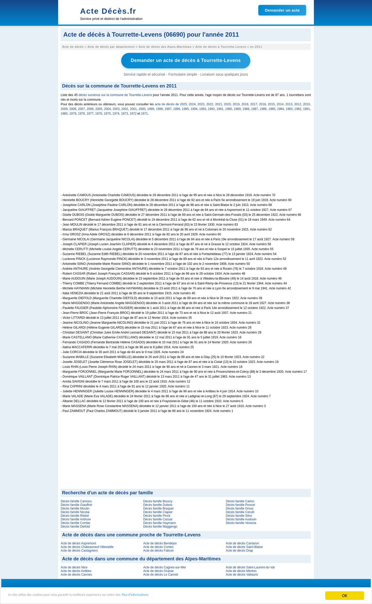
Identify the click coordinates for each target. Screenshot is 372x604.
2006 (90, 108)
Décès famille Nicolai (75, 511)
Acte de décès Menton (241, 570)
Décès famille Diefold (75, 526)
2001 (133, 108)
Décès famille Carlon (240, 500)
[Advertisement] (186, 156)
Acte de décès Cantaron (242, 542)
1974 (115, 113)
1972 (133, 113)
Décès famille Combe (75, 522)
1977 (90, 113)
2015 (271, 103)
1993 (202, 108)
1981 (306, 108)
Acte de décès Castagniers (79, 550)
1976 (98, 113)
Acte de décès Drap (239, 550)
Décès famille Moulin (75, 508)
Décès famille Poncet (240, 504)
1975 (107, 113)
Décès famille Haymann (159, 522)
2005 (98, 108)
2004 (107, 108)
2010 (306, 103)
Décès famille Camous (76, 500)
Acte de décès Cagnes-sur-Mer (164, 566)
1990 (228, 108)
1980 (64, 113)
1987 (254, 108)
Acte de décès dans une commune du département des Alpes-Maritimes (141, 558)
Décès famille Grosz (239, 508)
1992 (211, 108)
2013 (288, 103)
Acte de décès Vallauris (242, 574)
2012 (297, 103)
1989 (237, 108)
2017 (253, 103)
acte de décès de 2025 (171, 103)
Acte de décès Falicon (158, 550)
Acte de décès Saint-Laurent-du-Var (250, 566)
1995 (185, 108)
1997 (168, 108)
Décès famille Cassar (157, 518)
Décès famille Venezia (241, 522)
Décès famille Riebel (75, 515)
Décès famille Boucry (157, 500)
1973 (124, 113)
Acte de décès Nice (74, 566)
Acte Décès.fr (108, 11)
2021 (218, 103)
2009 (64, 108)
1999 (150, 108)
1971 (144, 113)
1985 (271, 108)
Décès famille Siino (239, 515)
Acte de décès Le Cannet (160, 574)
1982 (298, 108)
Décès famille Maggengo (160, 526)
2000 (142, 108)
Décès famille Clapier (157, 511)
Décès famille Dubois (157, 504)
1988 (246, 108)
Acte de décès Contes (158, 546)
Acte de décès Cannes (76, 574)
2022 (209, 103)
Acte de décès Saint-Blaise (244, 546)
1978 (81, 113)
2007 (81, 108)
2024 (192, 103)
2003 (116, 108)
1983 (289, 108)
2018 (245, 103)
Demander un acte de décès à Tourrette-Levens (186, 60)
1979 (72, 113)
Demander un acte (282, 10)
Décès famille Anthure (76, 518)
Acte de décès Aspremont (78, 542)
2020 (227, 103)
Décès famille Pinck (156, 515)
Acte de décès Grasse (158, 570)
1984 (280, 108)
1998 (159, 108)
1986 (263, 108)
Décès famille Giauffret (76, 504)
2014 (280, 103)
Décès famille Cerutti (240, 511)
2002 (124, 108)
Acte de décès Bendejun (160, 542)
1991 (219, 108)
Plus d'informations (173, 596)
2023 (201, 103)
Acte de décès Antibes (76, 570)
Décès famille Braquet (158, 508)
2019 (236, 103)
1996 (176, 108)
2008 (72, 108)
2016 (262, 103)
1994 (194, 108)
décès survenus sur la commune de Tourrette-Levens (115, 94)
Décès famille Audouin (241, 518)
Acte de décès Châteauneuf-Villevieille (87, 546)
